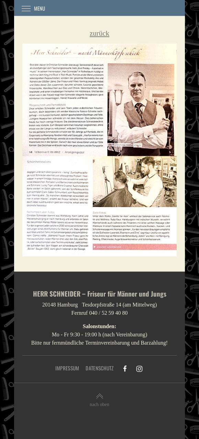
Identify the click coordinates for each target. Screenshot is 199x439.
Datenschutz (99, 368)
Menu (33, 8)
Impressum (67, 368)
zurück (99, 33)
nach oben (99, 400)
